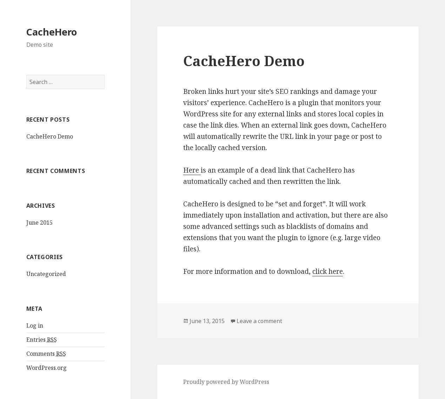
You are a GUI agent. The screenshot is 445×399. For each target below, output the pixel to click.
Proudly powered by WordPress (226, 382)
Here (192, 170)
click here (327, 271)
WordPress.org (46, 368)
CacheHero (51, 31)
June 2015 (39, 222)
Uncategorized (46, 274)
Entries (41, 340)
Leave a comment (259, 321)
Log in (34, 325)
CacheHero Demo (49, 136)
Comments (46, 354)
